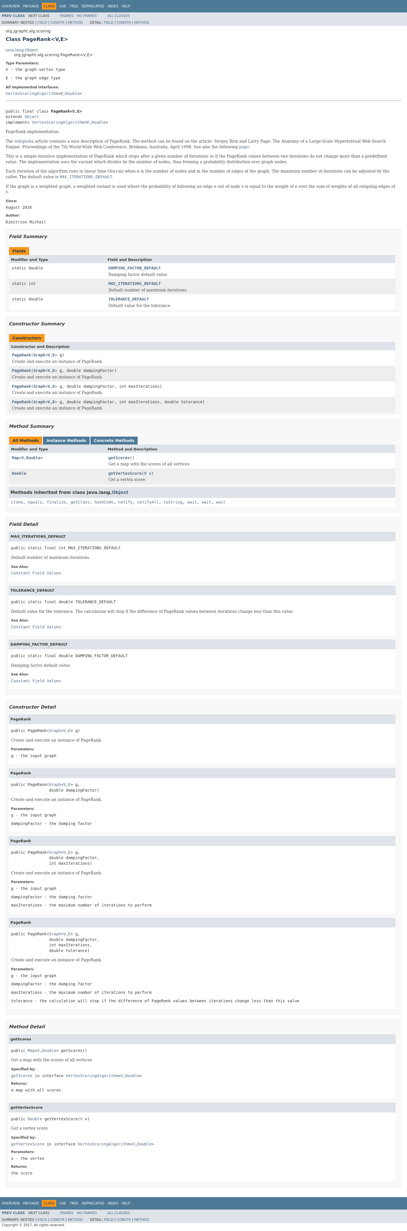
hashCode (103, 502)
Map (15, 458)
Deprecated (93, 6)
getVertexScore (125, 473)
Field (42, 23)
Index (113, 6)
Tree (74, 6)
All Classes (118, 16)
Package (31, 6)
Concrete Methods (114, 440)
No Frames (87, 16)
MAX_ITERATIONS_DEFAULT (135, 283)
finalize (56, 502)
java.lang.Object (22, 50)
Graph (39, 355)
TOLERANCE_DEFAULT (129, 299)
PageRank (21, 355)
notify (125, 502)
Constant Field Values (36, 573)
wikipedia (24, 141)
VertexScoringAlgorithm (32, 93)
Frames (67, 16)
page (244, 147)
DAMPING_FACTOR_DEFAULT (135, 268)
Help (126, 6)
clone (17, 502)
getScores (119, 458)
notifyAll (148, 502)
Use (62, 6)
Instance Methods (66, 440)
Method (75, 23)
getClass (80, 502)
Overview (11, 6)
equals (35, 502)
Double (72, 93)
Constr (57, 23)
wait (192, 502)
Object (32, 116)
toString (173, 502)
